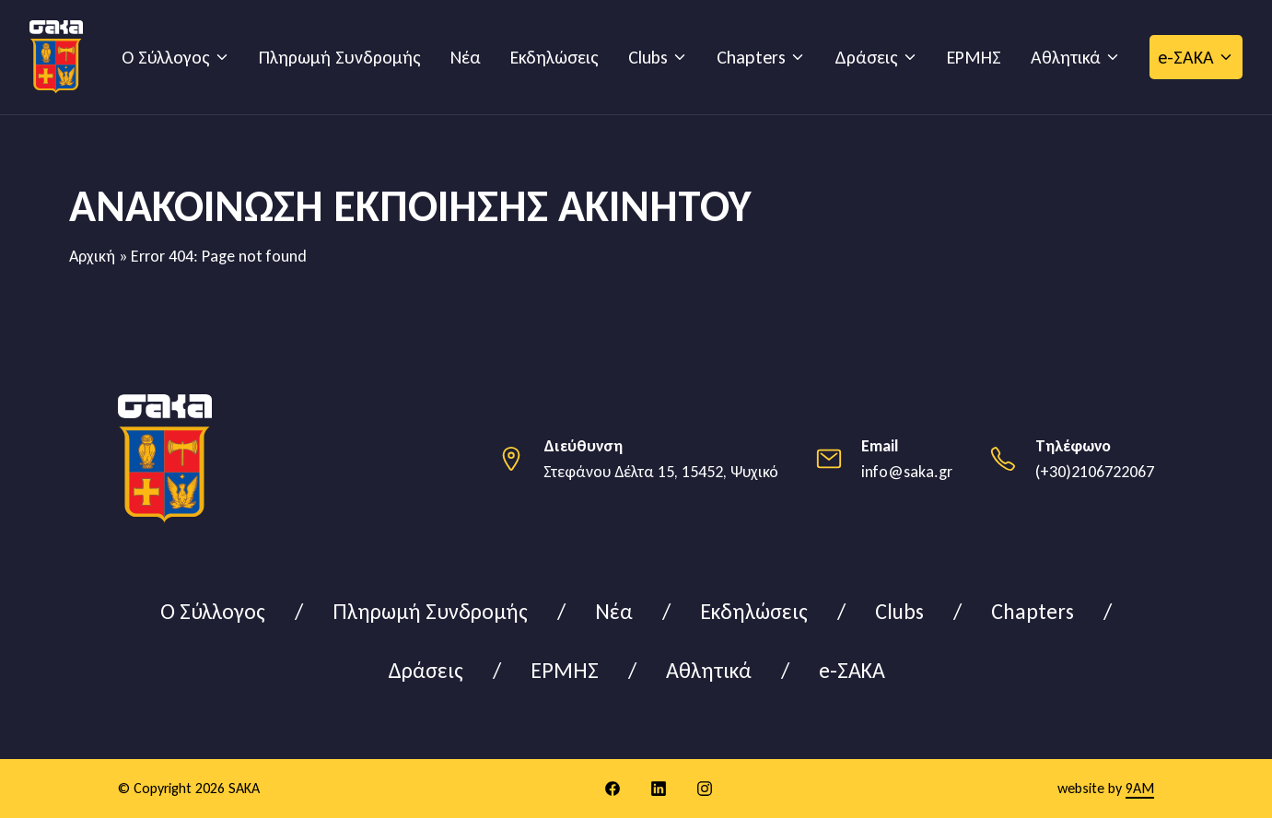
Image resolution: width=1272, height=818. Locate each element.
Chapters (751, 57)
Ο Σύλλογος (166, 57)
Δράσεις (866, 57)
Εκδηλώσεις (554, 57)
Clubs (648, 57)
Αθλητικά (1066, 57)
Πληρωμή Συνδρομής (340, 57)
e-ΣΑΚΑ (1186, 57)
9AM (1140, 788)
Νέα (465, 57)
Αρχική (92, 256)
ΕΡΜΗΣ (974, 57)
